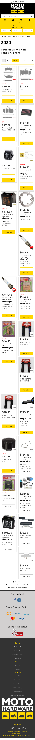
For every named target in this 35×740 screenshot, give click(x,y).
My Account (17, 647)
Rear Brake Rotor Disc (26, 219)
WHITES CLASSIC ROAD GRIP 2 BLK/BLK (8, 416)
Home (4, 36)
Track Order (17, 651)
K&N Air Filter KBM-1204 (25, 133)
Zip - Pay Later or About (17, 696)
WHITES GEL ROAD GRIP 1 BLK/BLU (25, 343)
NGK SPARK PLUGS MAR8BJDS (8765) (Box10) (7, 306)
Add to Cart (9, 101)
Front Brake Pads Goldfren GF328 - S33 (8, 129)
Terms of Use (17, 676)
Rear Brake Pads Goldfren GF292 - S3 (8, 91)
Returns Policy (18, 684)
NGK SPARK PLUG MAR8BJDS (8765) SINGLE (25, 264)
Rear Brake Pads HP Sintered (8, 351)
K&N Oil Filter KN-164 (8, 169)
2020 (28, 36)
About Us (17, 665)
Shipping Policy (17, 688)
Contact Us (17, 669)
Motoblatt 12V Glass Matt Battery (26, 178)
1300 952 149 (18, 1)
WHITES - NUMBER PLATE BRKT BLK (25, 537)
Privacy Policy (17, 680)
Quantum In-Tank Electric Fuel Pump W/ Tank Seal (26, 505)
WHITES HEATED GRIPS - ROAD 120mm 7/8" (24, 424)
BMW (9, 36)
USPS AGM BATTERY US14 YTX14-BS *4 (8, 543)
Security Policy (18, 692)
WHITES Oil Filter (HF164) (7, 461)
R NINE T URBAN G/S (18, 36)
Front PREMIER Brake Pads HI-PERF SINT (26, 307)
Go (17, 34)
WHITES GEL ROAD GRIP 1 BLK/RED (25, 380)
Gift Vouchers (17, 659)
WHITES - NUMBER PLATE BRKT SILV (25, 570)
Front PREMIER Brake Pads (8, 500)
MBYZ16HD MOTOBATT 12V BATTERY (6, 223)
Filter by (16, 60)
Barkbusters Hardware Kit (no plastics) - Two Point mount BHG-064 (26, 467)
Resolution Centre (18, 655)
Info (30, 129)
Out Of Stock (26, 472)
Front (21, 90)
